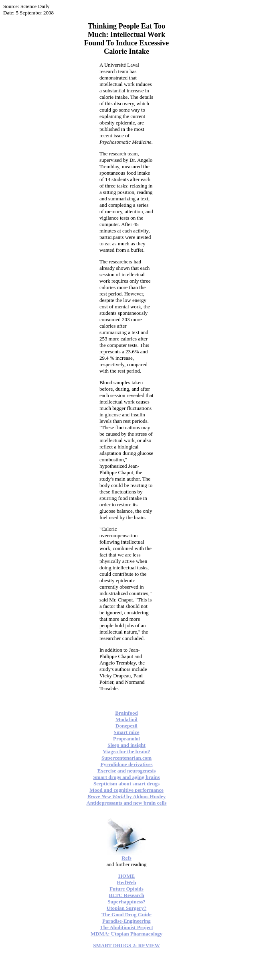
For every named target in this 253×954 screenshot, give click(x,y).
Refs (126, 858)
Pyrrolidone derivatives (126, 764)
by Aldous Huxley (126, 796)
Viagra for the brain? (126, 751)
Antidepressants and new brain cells (127, 803)
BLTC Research (126, 895)
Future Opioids (126, 889)
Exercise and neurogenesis (126, 771)
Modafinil (126, 719)
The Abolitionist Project (126, 927)
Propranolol (126, 739)
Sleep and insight (126, 745)
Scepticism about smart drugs (126, 784)
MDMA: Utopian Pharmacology (126, 934)
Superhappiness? (126, 902)
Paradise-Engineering (126, 921)
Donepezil (126, 726)
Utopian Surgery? (126, 908)
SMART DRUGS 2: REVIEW (126, 945)
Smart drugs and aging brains (126, 777)
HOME (126, 876)
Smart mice (127, 732)
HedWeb (126, 882)
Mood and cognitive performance (126, 790)
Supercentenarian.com (126, 758)
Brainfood (126, 713)
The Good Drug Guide (126, 914)
